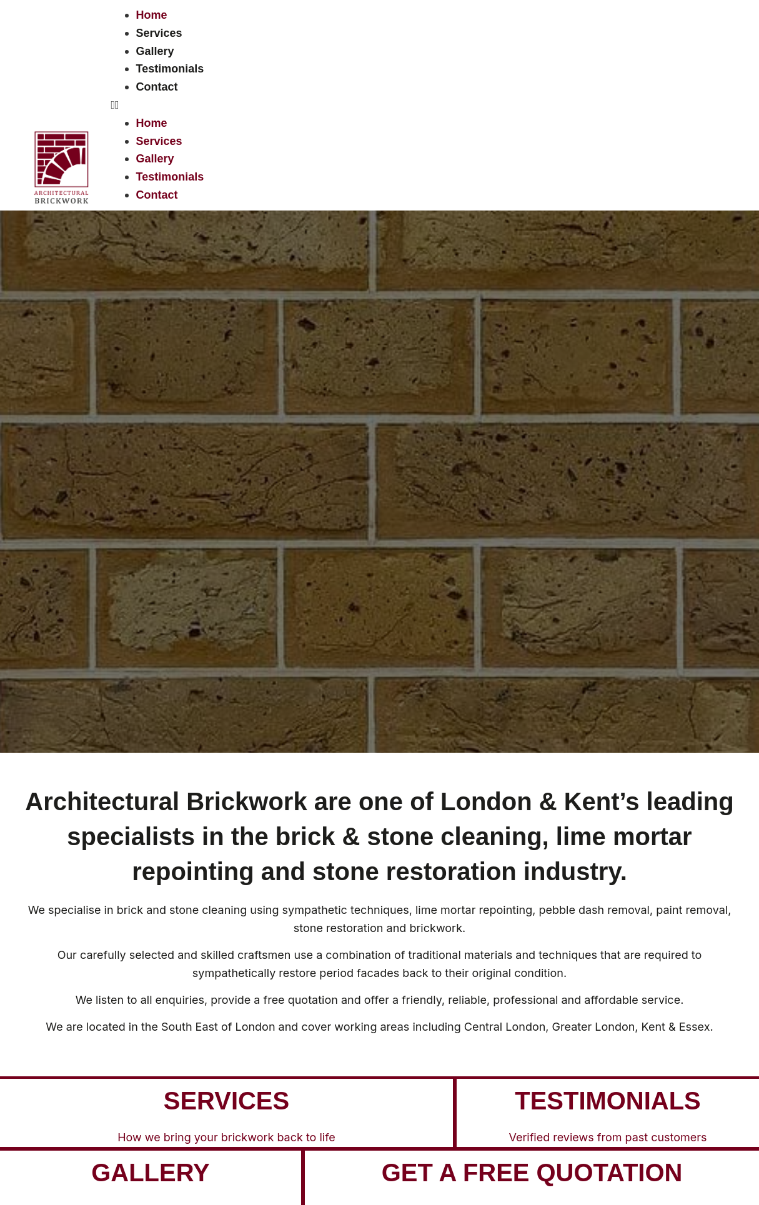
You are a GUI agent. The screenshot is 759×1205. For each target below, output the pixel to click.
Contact (157, 87)
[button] (423, 105)
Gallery (155, 51)
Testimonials (170, 68)
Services (159, 33)
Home (151, 15)
